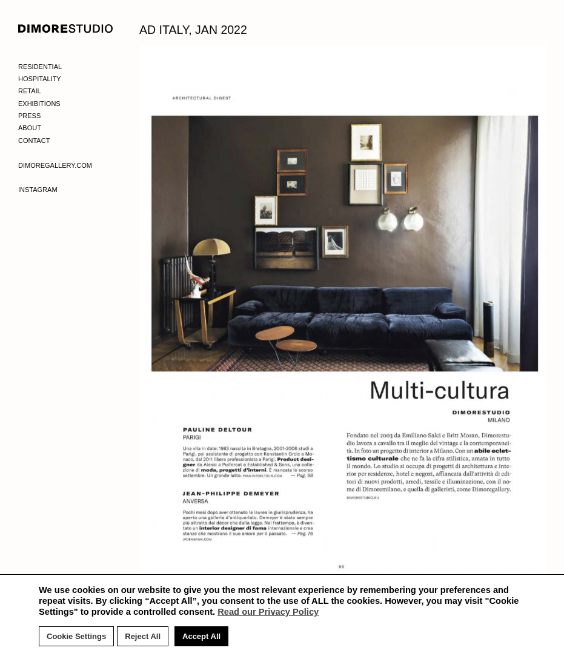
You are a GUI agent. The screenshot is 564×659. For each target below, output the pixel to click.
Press (29, 115)
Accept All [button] (201, 636)
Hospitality (39, 78)
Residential (40, 66)
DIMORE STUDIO (65, 28)
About (29, 127)
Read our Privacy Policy (268, 612)
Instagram (38, 189)
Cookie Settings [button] (76, 636)
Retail (29, 90)
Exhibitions (39, 103)
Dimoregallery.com (55, 165)
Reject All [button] (143, 636)
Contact (34, 140)
